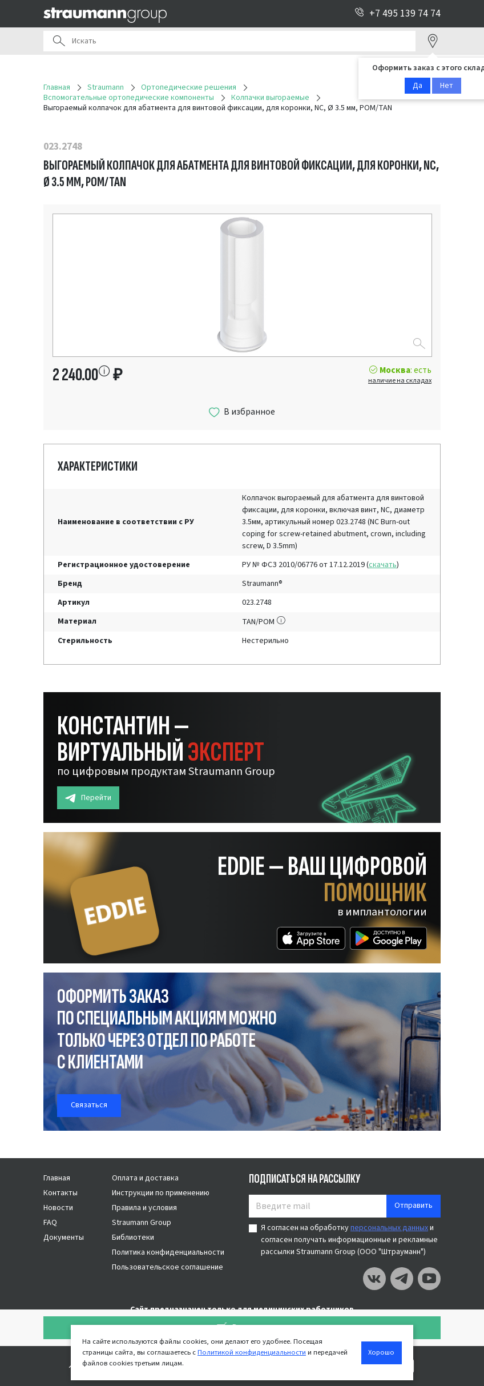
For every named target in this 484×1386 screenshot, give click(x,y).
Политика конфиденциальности (168, 1252)
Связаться (89, 1105)
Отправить (413, 1205)
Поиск (59, 41)
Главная (56, 1178)
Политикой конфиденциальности (251, 1352)
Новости (58, 1208)
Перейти (88, 798)
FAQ (50, 1222)
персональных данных (389, 1228)
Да (417, 85)
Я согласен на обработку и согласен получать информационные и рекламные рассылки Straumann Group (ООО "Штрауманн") (349, 1240)
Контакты (60, 1193)
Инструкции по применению (160, 1193)
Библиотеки (133, 1237)
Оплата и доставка (145, 1178)
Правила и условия (144, 1208)
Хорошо (381, 1352)
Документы (63, 1237)
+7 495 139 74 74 (397, 13)
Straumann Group (141, 1222)
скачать (383, 565)
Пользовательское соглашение (167, 1267)
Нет (446, 85)
